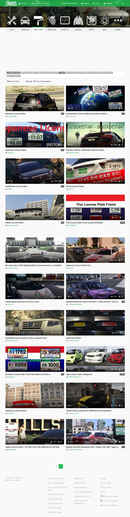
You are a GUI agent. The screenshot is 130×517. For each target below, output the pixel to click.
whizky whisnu (73, 341)
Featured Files (79, 483)
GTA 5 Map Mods (54, 508)
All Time (14, 81)
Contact (103, 478)
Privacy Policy (105, 483)
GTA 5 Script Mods (55, 499)
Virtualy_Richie (13, 225)
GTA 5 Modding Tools (56, 478)
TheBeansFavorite (75, 304)
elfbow (70, 189)
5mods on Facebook (109, 501)
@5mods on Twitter (109, 496)
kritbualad (72, 225)
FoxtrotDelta (12, 116)
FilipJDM (11, 413)
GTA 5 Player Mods (55, 503)
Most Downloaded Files (83, 492)
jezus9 (70, 268)
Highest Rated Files (82, 496)
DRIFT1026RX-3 (74, 377)
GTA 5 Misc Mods (55, 512)
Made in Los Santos (13, 480)
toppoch (11, 153)
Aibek (10, 189)
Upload (85, 3)
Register (108, 3)
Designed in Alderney (13, 478)
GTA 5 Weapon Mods (56, 494)
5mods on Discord (108, 505)
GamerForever (73, 153)
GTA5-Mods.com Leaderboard (80, 502)
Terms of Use (105, 487)
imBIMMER (12, 450)
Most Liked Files (80, 487)
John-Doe (72, 116)
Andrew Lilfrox (13, 268)
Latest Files (78, 478)
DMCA (102, 492)
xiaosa (10, 304)
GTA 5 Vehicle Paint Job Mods (57, 488)
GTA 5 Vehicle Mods (56, 483)
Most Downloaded (38, 81)
